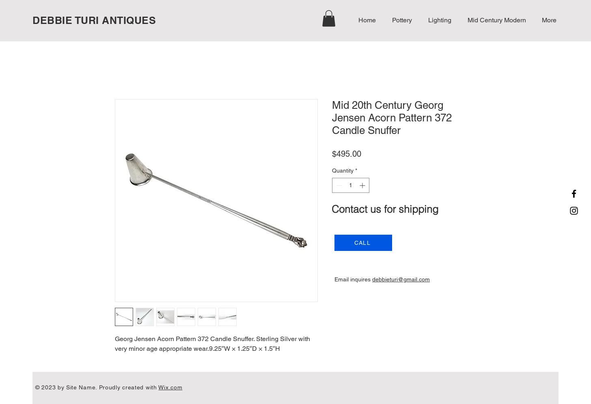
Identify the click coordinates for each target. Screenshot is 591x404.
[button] (329, 18)
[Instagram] (574, 210)
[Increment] (363, 185)
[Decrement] (338, 185)
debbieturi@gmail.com (401, 279)
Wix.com (170, 387)
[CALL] (363, 243)
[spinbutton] (350, 185)
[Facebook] (574, 193)
